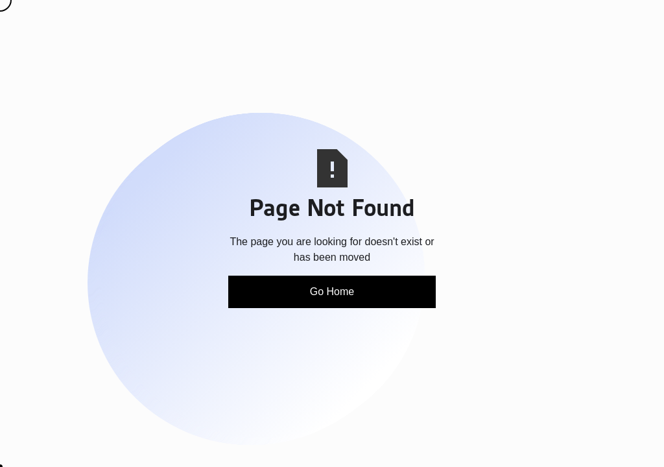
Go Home (332, 291)
